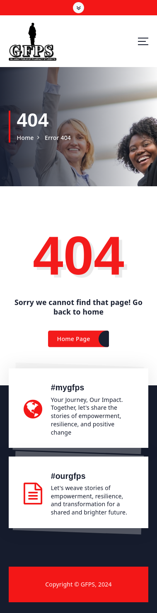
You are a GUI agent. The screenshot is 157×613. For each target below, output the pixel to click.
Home (25, 138)
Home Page (73, 341)
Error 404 (58, 138)
